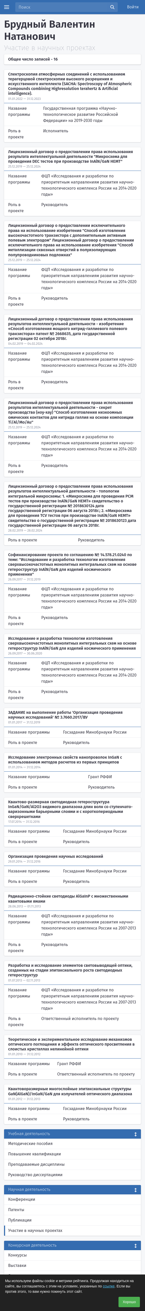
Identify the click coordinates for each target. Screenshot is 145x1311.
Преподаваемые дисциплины (36, 1164)
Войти (133, 7)
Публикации (20, 1220)
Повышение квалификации (34, 1154)
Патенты (16, 1209)
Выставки (17, 1265)
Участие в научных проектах (35, 1230)
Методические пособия (30, 1143)
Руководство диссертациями (35, 1174)
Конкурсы (17, 1255)
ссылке (108, 1286)
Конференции (21, 1199)
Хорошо (129, 1302)
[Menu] (6, 7)
